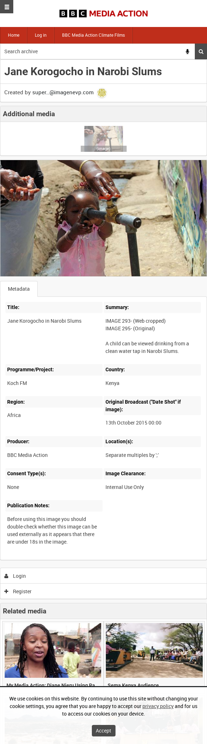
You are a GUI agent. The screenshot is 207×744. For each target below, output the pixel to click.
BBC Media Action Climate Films (93, 35)
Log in (41, 35)
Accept (103, 730)
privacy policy (158, 706)
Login (15, 575)
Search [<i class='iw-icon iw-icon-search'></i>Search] (201, 51)
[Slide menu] (6, 6)
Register (18, 591)
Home (13, 35)
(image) (103, 148)
